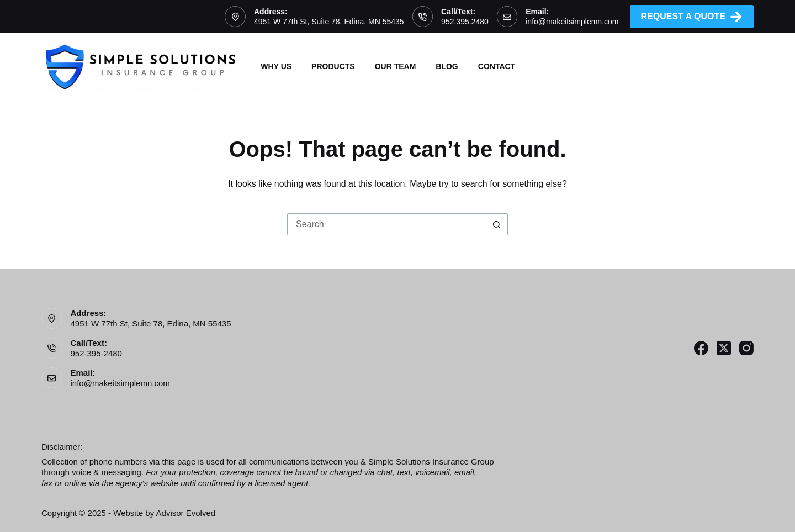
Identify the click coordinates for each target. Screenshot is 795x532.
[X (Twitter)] (724, 348)
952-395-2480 (96, 353)
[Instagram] (746, 348)
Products (333, 66)
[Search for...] (386, 224)
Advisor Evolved (186, 513)
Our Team (395, 66)
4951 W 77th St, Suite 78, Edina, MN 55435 (329, 21)
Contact (496, 66)
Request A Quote (692, 16)
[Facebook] (701, 348)
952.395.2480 (465, 21)
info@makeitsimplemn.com (572, 21)
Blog (447, 66)
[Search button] (497, 224)
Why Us (276, 66)
